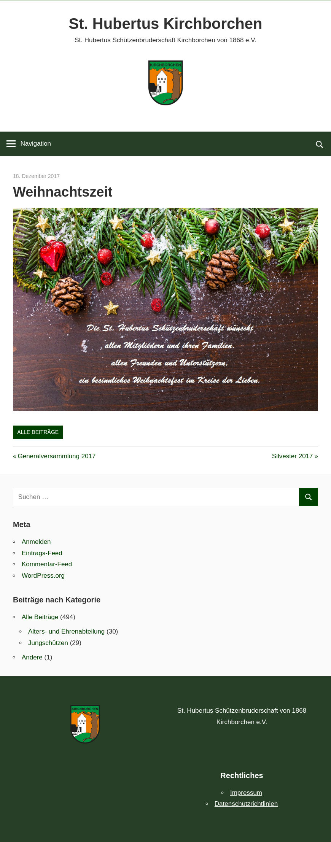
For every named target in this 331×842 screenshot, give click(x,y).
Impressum (246, 792)
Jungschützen (48, 643)
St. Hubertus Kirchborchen (166, 23)
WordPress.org (43, 575)
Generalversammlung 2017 (56, 456)
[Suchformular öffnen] (320, 144)
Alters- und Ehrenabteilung (66, 631)
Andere (32, 657)
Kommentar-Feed (47, 564)
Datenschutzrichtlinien (246, 803)
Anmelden (36, 541)
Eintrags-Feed (42, 553)
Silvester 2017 (292, 456)
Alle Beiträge (38, 432)
